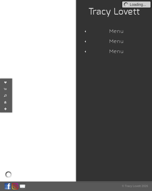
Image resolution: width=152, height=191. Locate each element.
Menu (103, 31)
